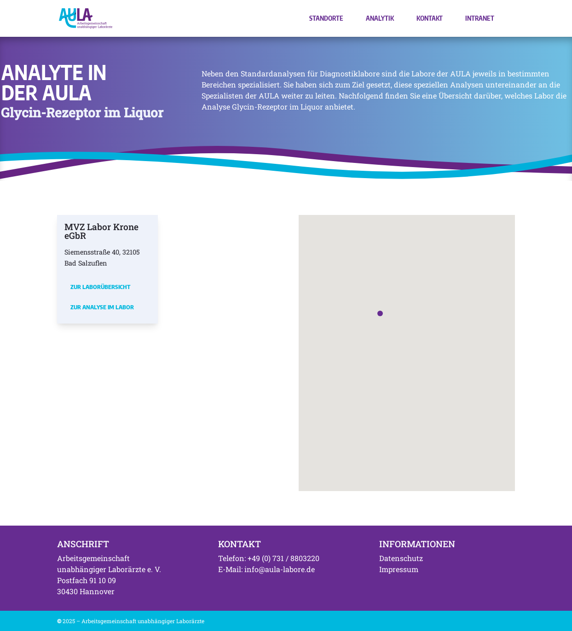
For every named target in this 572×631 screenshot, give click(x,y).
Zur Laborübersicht (100, 286)
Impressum (398, 569)
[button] (380, 313)
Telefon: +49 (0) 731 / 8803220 (268, 558)
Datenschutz (401, 558)
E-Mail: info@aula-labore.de (266, 569)
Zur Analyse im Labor (102, 307)
